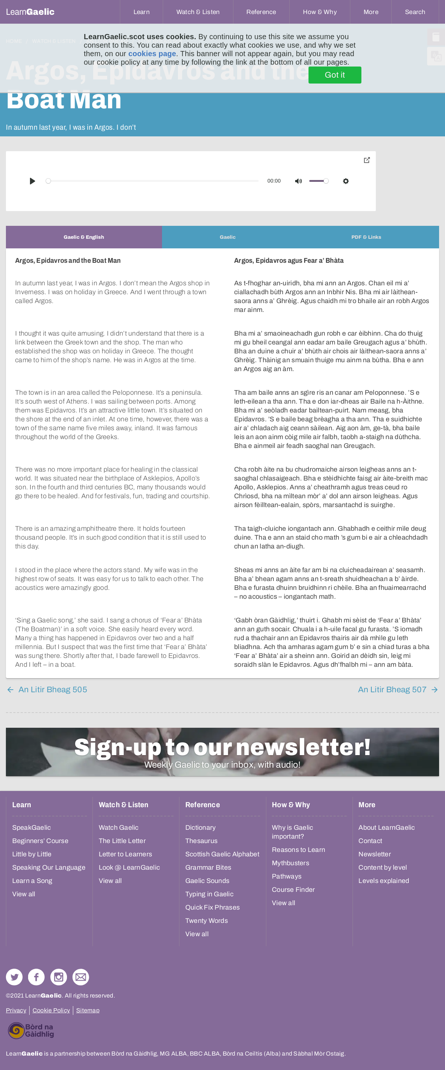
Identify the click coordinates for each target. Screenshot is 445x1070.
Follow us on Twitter (14, 977)
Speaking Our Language (48, 867)
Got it (335, 75)
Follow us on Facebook (36, 977)
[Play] (32, 181)
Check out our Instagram (58, 977)
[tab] (84, 237)
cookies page (152, 54)
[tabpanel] (222, 463)
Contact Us (81, 977)
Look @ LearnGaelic (129, 867)
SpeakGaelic (31, 827)
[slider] (152, 180)
